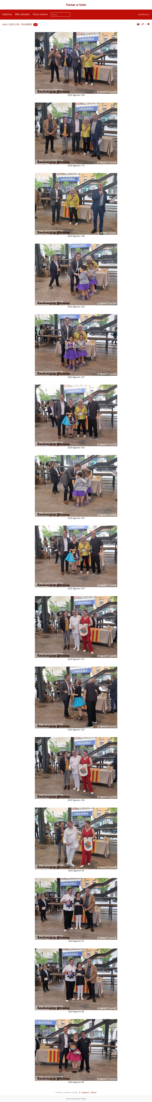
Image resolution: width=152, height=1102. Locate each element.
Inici (4, 24)
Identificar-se (143, 14)
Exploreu (7, 14)
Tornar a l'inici (76, 5)
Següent (85, 1092)
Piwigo (83, 1098)
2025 (11, 24)
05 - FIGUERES (24, 24)
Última (93, 1092)
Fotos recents (40, 14)
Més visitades (22, 14)
